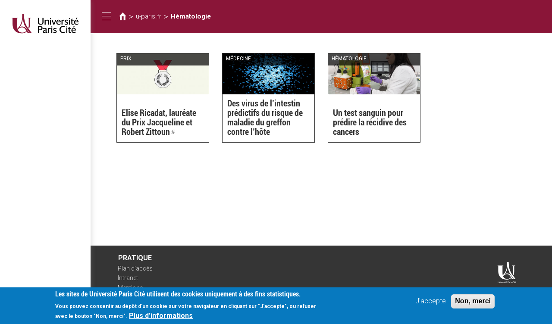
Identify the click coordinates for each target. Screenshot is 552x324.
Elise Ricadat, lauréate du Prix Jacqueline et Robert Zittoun (159, 122)
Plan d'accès (135, 268)
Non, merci (473, 303)
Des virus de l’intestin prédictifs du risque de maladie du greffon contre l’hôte (265, 117)
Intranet (128, 277)
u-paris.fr (148, 16)
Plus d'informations (161, 318)
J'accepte (430, 303)
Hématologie (191, 16)
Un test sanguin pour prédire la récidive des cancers (370, 122)
